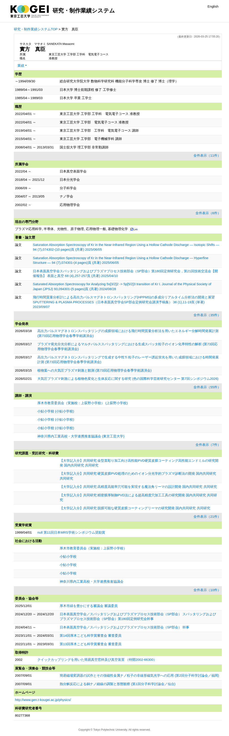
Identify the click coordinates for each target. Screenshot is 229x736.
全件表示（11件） (207, 155)
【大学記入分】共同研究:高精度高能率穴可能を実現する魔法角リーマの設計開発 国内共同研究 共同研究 (138, 487)
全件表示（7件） (208, 445)
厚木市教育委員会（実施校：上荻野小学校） (93, 548)
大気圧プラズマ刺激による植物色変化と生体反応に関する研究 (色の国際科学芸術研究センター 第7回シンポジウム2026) (127, 378)
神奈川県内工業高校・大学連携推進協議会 (91, 581)
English (213, 6)
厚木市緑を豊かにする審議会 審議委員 (89, 606)
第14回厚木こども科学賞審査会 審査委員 (90, 635)
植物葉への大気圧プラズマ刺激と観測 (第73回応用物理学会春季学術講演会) (94, 370)
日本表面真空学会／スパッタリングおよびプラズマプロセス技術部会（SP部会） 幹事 (124, 627)
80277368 (22, 715)
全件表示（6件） (208, 213)
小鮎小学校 (68, 556)
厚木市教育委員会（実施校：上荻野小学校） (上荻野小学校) (82, 403)
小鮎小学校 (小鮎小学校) (55, 411)
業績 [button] (20, 65)
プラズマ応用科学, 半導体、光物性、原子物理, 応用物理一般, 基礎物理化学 (71, 229)
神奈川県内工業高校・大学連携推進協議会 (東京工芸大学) (80, 436)
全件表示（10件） (207, 590)
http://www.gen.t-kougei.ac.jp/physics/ (43, 700)
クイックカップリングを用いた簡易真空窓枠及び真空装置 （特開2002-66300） (97, 659)
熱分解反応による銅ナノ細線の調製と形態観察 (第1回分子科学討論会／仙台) (118, 684)
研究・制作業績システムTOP (36, 29)
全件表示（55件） (207, 387)
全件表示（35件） (207, 315)
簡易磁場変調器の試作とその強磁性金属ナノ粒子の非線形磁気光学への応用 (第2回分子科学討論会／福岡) (139, 675)
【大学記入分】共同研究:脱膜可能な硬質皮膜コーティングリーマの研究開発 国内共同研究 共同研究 (135, 508)
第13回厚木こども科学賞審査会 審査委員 (90, 644)
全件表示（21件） (207, 516)
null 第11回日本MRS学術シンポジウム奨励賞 (71, 532)
